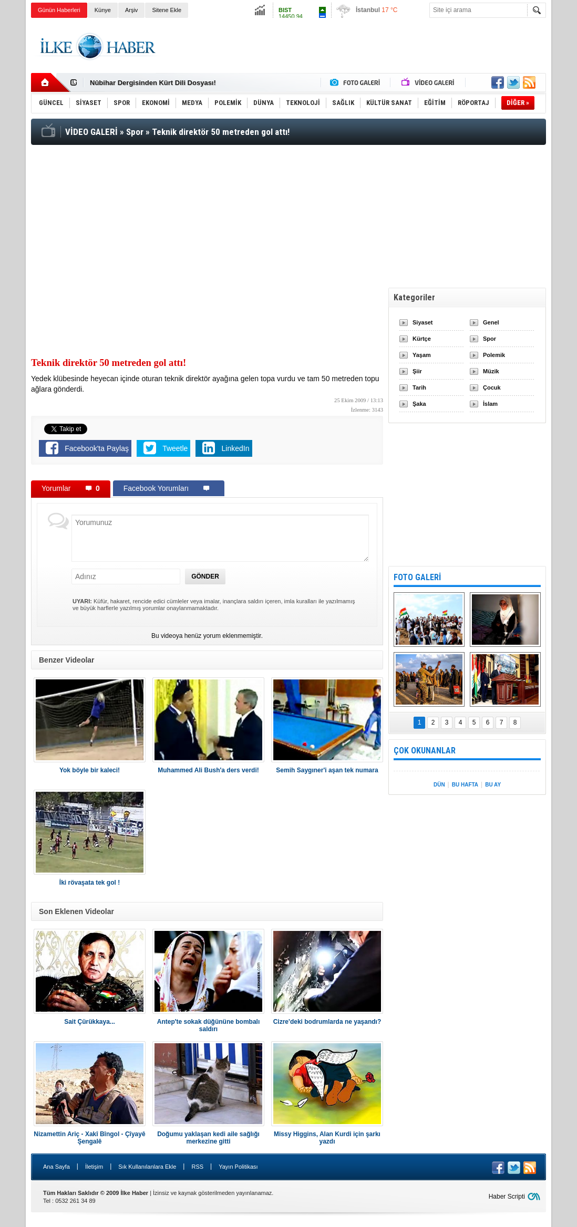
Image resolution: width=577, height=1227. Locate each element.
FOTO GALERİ (417, 577)
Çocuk (492, 387)
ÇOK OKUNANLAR (425, 751)
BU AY (493, 785)
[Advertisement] (354, 46)
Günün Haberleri (59, 10)
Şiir (417, 371)
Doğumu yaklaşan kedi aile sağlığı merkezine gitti (208, 1137)
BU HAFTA (465, 785)
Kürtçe (422, 338)
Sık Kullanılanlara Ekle (147, 1166)
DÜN (439, 785)
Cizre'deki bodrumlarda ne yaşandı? (327, 1021)
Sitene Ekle (166, 10)
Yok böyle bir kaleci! (89, 770)
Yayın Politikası (238, 1166)
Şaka (419, 404)
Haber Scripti (507, 1196)
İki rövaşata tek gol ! (89, 882)
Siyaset (423, 322)
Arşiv (131, 10)
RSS (197, 1166)
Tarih (419, 387)
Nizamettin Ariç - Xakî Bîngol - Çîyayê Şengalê (89, 1137)
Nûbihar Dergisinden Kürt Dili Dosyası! (153, 83)
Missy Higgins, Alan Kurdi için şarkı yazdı (327, 1137)
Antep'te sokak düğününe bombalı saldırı (208, 1025)
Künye (103, 10)
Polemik (494, 355)
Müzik (491, 371)
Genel (491, 322)
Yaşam (422, 355)
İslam (490, 404)
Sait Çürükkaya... (89, 1021)
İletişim (94, 1166)
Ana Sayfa (56, 1166)
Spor (489, 338)
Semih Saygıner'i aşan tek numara (327, 770)
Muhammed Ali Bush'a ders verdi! (208, 770)
